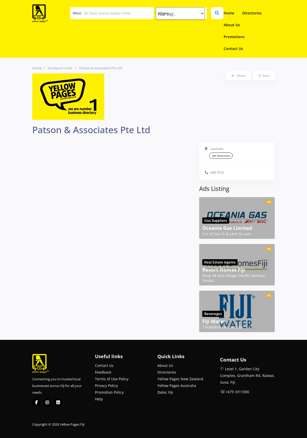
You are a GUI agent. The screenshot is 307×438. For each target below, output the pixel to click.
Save (264, 75)
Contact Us (233, 48)
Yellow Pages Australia (176, 385)
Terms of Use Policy (111, 378)
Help (99, 399)
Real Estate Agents (220, 262)
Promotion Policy (109, 392)
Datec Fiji (165, 392)
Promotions (234, 36)
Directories (252, 13)
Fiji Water (213, 321)
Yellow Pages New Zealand (180, 378)
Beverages (213, 314)
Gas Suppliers (215, 220)
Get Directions (221, 155)
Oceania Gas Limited (227, 228)
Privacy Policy (106, 385)
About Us (232, 24)
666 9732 (217, 172)
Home (229, 13)
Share (238, 75)
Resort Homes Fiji (223, 269)
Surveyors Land (60, 68)
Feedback (103, 372)
